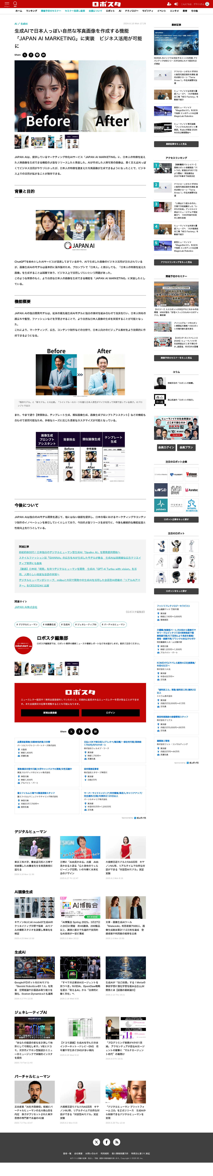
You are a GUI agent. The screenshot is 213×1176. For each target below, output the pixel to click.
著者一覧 (67, 1167)
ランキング (31, 11)
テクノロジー (131, 11)
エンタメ (174, 11)
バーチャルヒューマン (114, 638)
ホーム (18, 11)
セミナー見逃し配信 (75, 11)
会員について (95, 11)
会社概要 (78, 1167)
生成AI (66, 638)
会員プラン (186, 498)
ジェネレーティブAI (86, 638)
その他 (194, 11)
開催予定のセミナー (51, 11)
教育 (185, 11)
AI (120, 11)
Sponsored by (127, 831)
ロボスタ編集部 (52, 651)
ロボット (110, 11)
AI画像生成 (50, 638)
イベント (161, 11)
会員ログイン (166, 498)
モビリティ (147, 11)
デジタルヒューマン (28, 638)
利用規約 (105, 1167)
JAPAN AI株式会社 (26, 620)
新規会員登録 (50, 726)
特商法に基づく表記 (140, 1167)
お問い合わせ (91, 1167)
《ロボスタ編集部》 (135, 625)
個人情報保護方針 (120, 1167)
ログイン (110, 726)
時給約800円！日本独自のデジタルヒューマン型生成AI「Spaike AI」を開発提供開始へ (69, 565)
